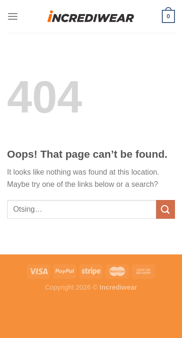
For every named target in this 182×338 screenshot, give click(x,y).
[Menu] (12, 16)
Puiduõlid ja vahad (30, 249)
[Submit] (165, 209)
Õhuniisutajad (85, 249)
